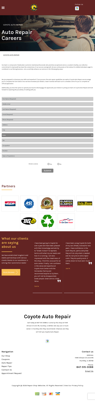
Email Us (89, 371)
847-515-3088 (42, 323)
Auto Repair (7, 363)
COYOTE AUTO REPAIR (13, 25)
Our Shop (6, 356)
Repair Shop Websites (36, 386)
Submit (47, 170)
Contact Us (7, 370)
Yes (51, 164)
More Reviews (10, 272)
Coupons (6, 359)
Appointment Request (12, 373)
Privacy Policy (77, 386)
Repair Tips (7, 366)
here (42, 88)
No (60, 164)
